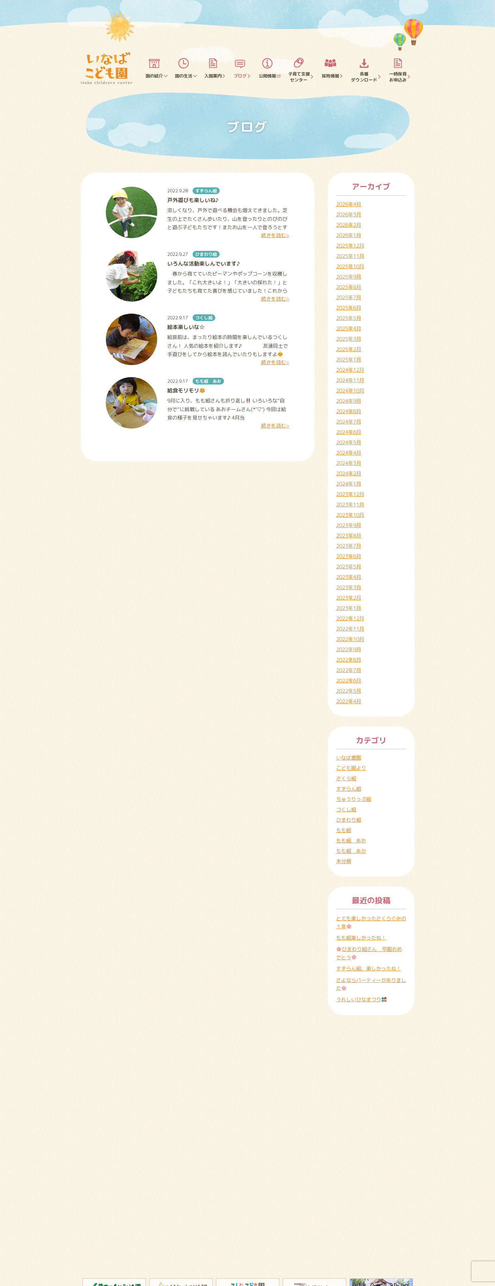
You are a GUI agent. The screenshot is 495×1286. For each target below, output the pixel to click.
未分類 (343, 861)
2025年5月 (348, 318)
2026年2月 (348, 224)
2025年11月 (350, 256)
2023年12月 (350, 494)
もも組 (343, 830)
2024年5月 (348, 442)
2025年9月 (348, 276)
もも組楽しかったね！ (361, 937)
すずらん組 (206, 191)
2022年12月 (350, 618)
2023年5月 (348, 566)
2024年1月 (348, 483)
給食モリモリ (186, 390)
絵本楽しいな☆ (186, 327)
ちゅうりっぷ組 (353, 799)
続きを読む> (275, 235)
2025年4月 (348, 328)
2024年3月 (348, 463)
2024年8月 (348, 411)
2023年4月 (348, 577)
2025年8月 (348, 287)
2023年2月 (348, 597)
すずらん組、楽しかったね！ (368, 968)
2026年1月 (348, 235)
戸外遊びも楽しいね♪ (193, 200)
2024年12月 (350, 369)
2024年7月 (348, 421)
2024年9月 (348, 401)
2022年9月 (348, 649)
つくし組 (204, 318)
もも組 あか (351, 850)
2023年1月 (348, 608)
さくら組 (346, 778)
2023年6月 (348, 556)
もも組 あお (208, 381)
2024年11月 (350, 380)
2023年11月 (350, 504)
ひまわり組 (206, 254)
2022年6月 (348, 680)
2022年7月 (348, 670)
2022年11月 (350, 628)
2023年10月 (350, 514)
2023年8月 (348, 535)
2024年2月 (348, 473)
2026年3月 (348, 214)
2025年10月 (350, 266)
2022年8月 (348, 659)
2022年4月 (348, 701)
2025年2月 (348, 349)
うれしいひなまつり (361, 999)
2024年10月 (350, 390)
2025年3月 (348, 338)
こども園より (351, 768)
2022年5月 (348, 690)
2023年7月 (348, 545)
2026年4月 (348, 204)
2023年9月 (348, 525)
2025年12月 (350, 245)
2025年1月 (348, 359)
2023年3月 (348, 587)
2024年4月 (348, 452)
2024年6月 (348, 432)
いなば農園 (348, 757)
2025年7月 (348, 297)
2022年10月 (350, 639)
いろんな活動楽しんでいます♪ (203, 263)
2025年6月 (348, 307)
